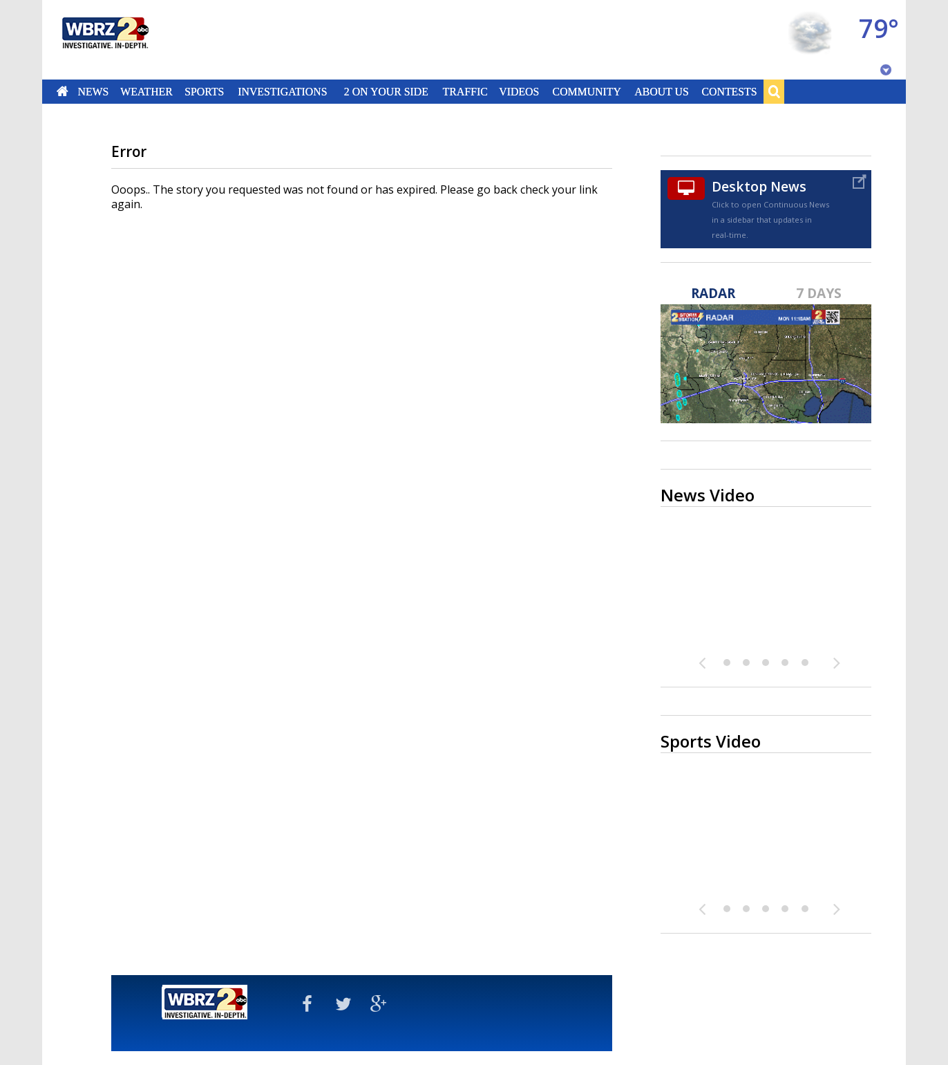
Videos (519, 91)
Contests (729, 91)
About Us (661, 91)
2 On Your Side (386, 91)
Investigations (283, 91)
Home (62, 91)
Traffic (464, 91)
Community (586, 91)
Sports (204, 91)
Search (774, 91)
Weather (146, 91)
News (92, 91)
